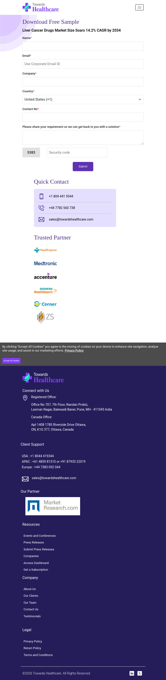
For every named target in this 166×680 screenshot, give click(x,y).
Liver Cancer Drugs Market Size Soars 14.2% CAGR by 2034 (71, 30)
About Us (30, 589)
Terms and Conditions (38, 655)
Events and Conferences (40, 535)
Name (27, 38)
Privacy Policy (74, 350)
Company (29, 73)
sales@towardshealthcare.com (66, 219)
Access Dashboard (36, 563)
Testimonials (32, 616)
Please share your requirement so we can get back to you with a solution (71, 126)
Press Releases (34, 542)
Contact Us (31, 609)
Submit (83, 166)
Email (26, 55)
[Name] (139, 7)
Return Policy (32, 648)
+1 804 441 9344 (56, 196)
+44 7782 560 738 (57, 208)
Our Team (30, 602)
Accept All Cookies (11, 361)
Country (28, 91)
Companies (31, 556)
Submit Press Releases (39, 549)
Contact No (30, 109)
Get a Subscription (36, 569)
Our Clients (31, 595)
